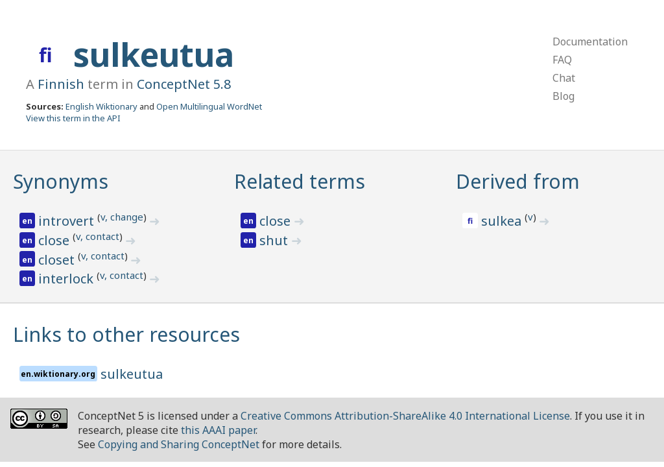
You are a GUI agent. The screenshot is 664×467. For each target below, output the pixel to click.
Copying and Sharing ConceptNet (178, 444)
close (55, 240)
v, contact (97, 236)
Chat (563, 78)
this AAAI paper (218, 430)
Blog (563, 96)
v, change (122, 216)
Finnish (61, 84)
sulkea (503, 221)
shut (275, 240)
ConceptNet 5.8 (184, 84)
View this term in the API (73, 118)
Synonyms (60, 181)
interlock (67, 278)
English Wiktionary (101, 106)
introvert (67, 221)
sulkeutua (153, 54)
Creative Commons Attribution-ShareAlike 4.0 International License (405, 416)
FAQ (562, 60)
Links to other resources (126, 334)
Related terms (299, 181)
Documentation (590, 41)
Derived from (518, 181)
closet (58, 260)
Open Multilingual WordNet (209, 106)
